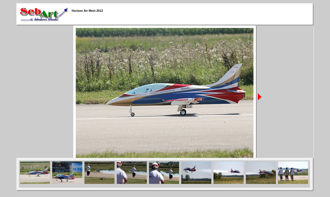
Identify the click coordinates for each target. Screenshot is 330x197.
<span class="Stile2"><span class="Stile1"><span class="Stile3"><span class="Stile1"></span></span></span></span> (164, 174)
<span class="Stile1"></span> (164, 91)
